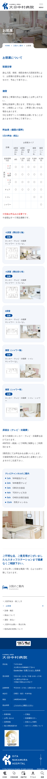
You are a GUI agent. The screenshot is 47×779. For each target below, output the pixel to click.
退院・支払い (10, 620)
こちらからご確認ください (23, 705)
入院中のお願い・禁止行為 (15, 624)
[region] (23, 607)
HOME (7, 46)
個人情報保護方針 (10, 726)
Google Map (18, 670)
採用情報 (7, 722)
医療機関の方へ (31, 718)
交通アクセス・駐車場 (32, 670)
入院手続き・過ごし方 (13, 601)
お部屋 (8, 606)
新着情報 (7, 714)
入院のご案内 (18, 46)
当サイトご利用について (34, 726)
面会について (10, 615)
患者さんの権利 (31, 722)
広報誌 (27, 714)
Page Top (40, 762)
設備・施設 (9, 611)
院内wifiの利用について (14, 629)
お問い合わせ (9, 718)
